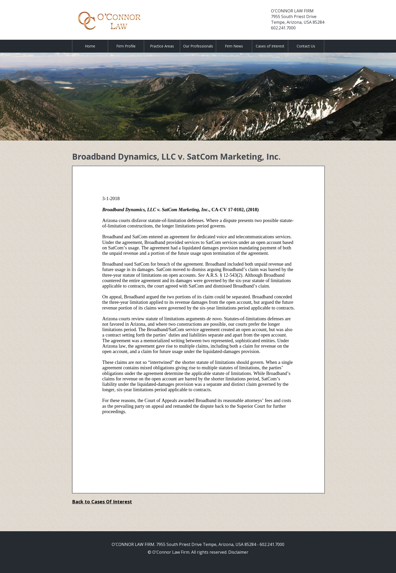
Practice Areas (162, 46)
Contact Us (306, 46)
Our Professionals (198, 46)
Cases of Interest (270, 46)
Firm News (234, 46)
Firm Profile (126, 46)
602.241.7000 (283, 28)
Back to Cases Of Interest (102, 501)
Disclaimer (238, 552)
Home (90, 46)
